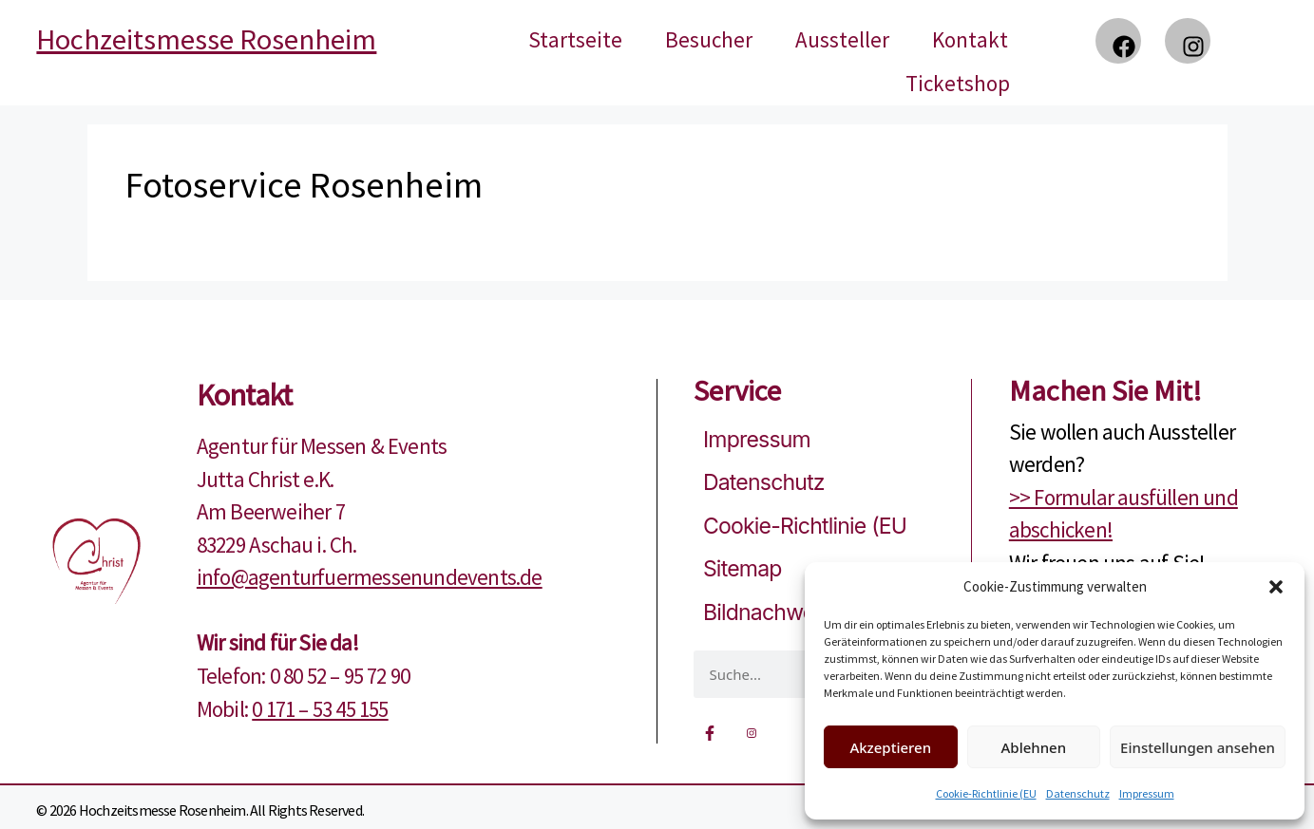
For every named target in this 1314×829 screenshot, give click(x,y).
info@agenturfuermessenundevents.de (370, 577)
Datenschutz (1078, 793)
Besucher (708, 39)
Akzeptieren (890, 747)
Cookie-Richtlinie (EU (986, 793)
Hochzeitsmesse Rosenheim (206, 39)
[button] (1275, 586)
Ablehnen (1034, 747)
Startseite (575, 39)
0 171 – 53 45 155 (320, 709)
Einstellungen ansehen (1197, 747)
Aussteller (842, 39)
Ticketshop (957, 83)
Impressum (1146, 793)
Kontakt (970, 39)
